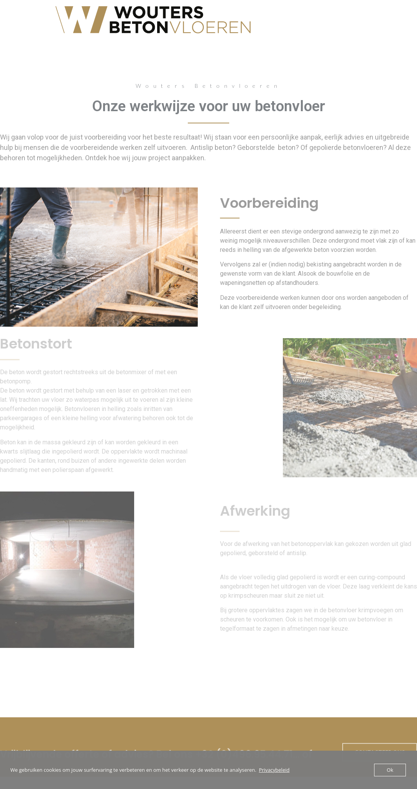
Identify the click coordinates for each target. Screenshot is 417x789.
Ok (390, 769)
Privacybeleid (274, 769)
